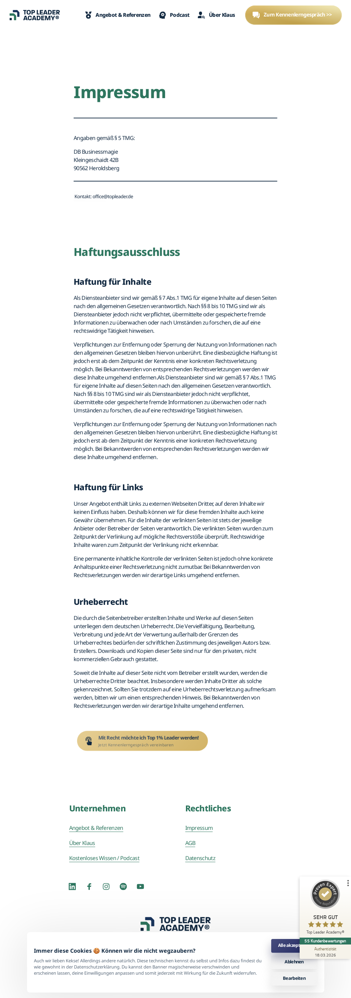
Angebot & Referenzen (96, 828)
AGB (190, 843)
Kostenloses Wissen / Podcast (104, 858)
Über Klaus (82, 843)
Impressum (199, 828)
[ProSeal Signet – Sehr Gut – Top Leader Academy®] (325, 908)
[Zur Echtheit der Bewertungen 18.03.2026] (325, 951)
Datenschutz (200, 858)
